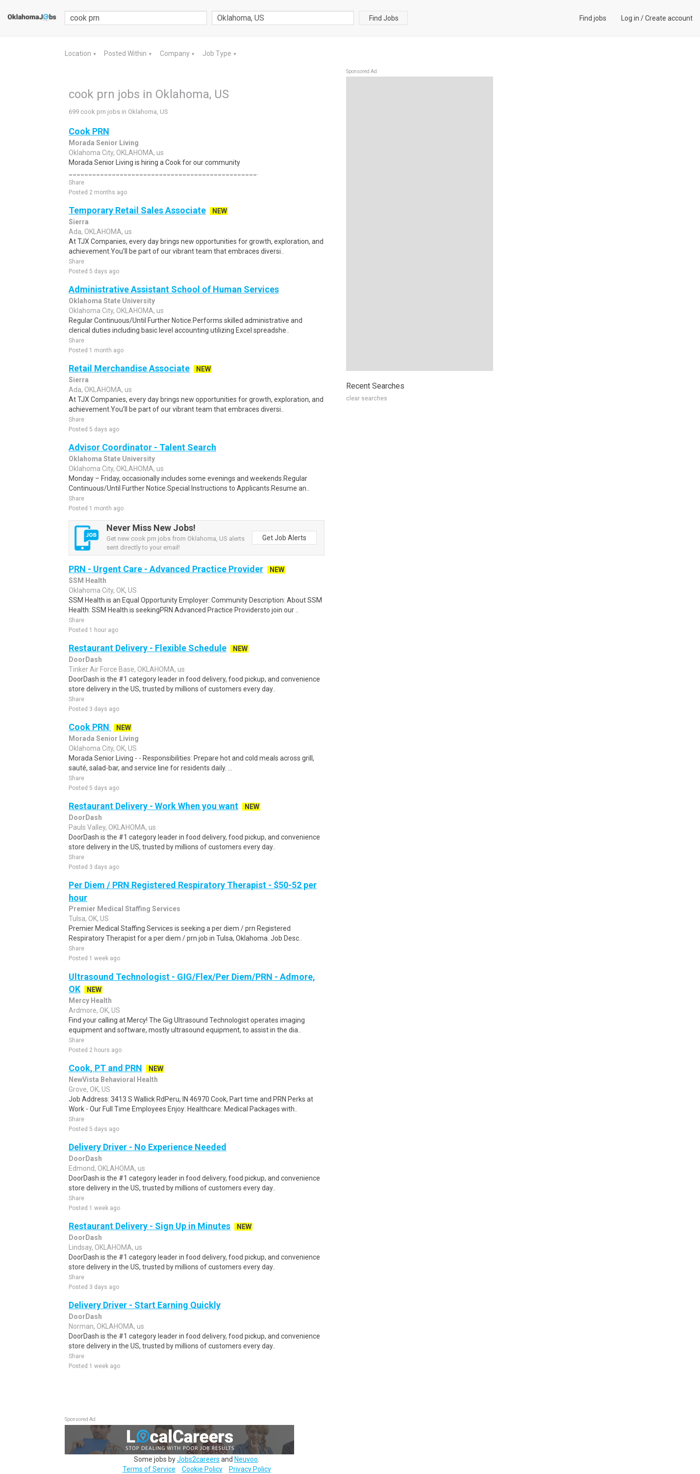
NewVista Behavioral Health (113, 1079)
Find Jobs (384, 18)
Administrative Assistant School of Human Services (174, 289)
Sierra (79, 222)
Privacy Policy (250, 1469)
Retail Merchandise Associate (129, 368)
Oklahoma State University (112, 301)
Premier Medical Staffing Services (124, 909)
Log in (630, 18)
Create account (669, 18)
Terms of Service (149, 1469)
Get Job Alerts (284, 538)
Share (76, 182)
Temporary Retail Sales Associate (137, 210)
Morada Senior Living (104, 143)
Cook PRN (89, 131)
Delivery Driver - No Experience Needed (147, 1147)
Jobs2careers (198, 1459)
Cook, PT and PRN (105, 1068)
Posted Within (126, 53)
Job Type (217, 53)
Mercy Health (90, 1000)
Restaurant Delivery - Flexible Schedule (147, 648)
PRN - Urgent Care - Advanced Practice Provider (166, 569)
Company (175, 53)
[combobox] (283, 18)
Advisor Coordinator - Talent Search (142, 447)
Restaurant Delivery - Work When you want (153, 806)
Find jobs (592, 18)
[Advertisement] (419, 224)
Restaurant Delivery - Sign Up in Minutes (149, 1226)
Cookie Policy (202, 1469)
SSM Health (87, 580)
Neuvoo (246, 1459)
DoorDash (85, 659)
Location (79, 53)
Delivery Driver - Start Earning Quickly (145, 1305)
